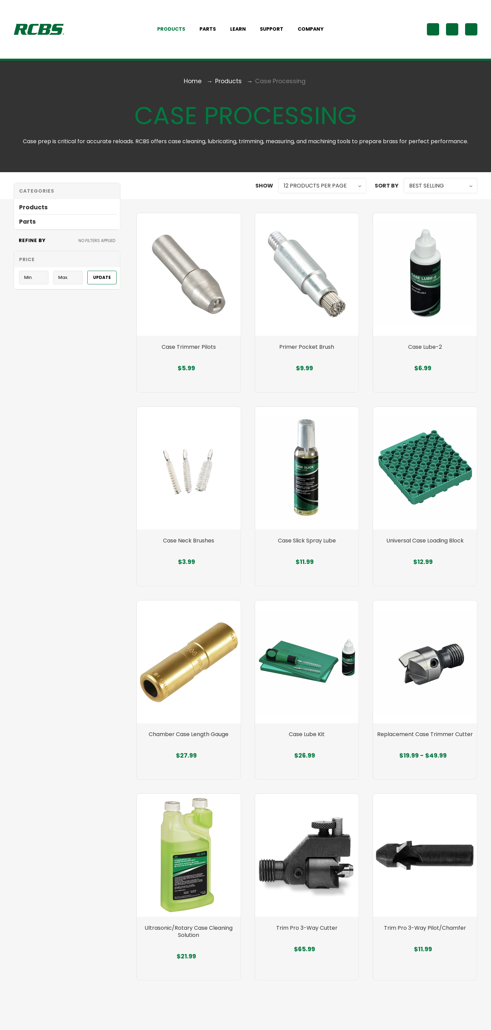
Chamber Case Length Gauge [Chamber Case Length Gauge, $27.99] (188, 742)
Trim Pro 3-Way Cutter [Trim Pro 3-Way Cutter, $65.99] (307, 937)
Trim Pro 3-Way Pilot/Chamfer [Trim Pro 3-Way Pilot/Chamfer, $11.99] (425, 937)
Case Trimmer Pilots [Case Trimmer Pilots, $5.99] (189, 351)
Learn (241, 30)
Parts (211, 30)
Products (175, 30)
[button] (67, 193)
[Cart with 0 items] (471, 30)
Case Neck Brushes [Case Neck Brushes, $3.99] (188, 546)
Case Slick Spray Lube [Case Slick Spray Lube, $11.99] (307, 546)
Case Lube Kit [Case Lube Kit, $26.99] (307, 742)
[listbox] (322, 187)
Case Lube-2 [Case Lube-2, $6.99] (425, 351)
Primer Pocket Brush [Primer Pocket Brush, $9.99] (306, 351)
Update (102, 279)
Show (264, 188)
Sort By (387, 188)
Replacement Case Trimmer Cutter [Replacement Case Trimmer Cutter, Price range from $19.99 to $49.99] (425, 742)
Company (314, 30)
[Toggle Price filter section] (67, 261)
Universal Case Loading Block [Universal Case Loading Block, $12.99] (425, 546)
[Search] (433, 30)
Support (275, 30)
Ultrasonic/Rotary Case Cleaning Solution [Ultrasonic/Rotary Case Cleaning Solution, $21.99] (189, 941)
